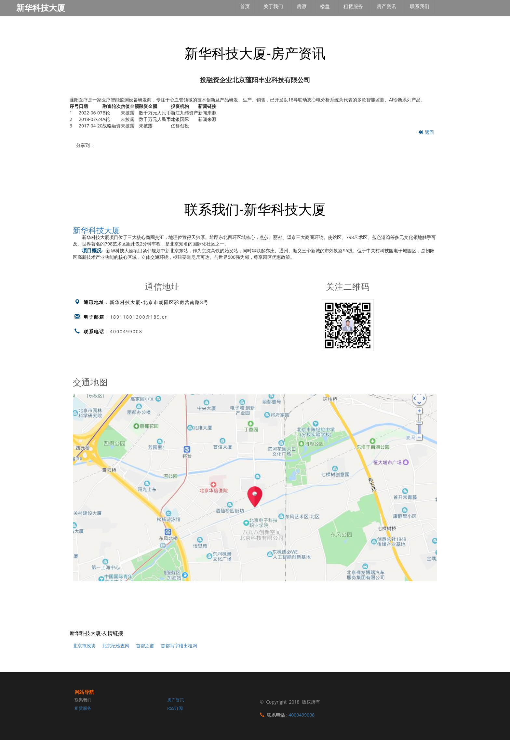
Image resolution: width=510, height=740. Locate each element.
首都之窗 (145, 645)
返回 (426, 132)
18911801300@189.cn (139, 317)
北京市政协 (84, 645)
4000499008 (126, 331)
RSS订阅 (175, 708)
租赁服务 (82, 708)
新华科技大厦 (96, 229)
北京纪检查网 (115, 645)
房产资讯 (175, 700)
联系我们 (82, 700)
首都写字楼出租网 (179, 645)
